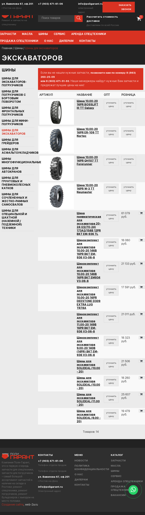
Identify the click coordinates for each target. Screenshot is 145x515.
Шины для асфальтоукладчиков (16, 151)
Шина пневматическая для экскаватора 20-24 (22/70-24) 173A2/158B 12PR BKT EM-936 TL (89, 224)
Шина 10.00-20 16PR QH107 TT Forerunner (87, 161)
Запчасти (118, 460)
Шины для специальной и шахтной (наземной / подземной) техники (14, 219)
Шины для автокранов (12, 170)
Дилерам (66, 41)
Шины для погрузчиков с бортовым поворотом (14, 96)
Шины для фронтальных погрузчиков (13, 111)
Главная (7, 48)
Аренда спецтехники (88, 34)
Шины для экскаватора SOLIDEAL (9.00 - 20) (89, 416)
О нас (48, 41)
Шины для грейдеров (10, 141)
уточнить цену (111, 104)
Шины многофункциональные (16, 160)
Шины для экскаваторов (13, 132)
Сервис (59, 34)
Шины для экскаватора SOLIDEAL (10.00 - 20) (88, 366)
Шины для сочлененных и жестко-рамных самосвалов (15, 199)
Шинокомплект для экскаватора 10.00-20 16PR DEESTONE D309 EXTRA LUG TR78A (88, 298)
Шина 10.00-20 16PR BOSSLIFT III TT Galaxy (87, 104)
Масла (27, 34)
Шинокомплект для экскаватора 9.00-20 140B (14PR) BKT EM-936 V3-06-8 (88, 346)
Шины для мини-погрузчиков (15, 122)
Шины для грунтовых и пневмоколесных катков (16, 183)
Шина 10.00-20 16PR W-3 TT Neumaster (87, 189)
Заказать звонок (125, 7)
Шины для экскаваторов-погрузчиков (14, 82)
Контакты (87, 41)
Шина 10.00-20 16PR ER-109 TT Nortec (88, 132)
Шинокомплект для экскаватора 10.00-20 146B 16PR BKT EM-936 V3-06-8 (88, 249)
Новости (81, 460)
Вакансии (118, 495)
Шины (43, 34)
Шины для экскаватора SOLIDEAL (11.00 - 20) (88, 399)
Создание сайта (13, 504)
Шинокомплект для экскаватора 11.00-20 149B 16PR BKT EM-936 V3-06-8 (88, 323)
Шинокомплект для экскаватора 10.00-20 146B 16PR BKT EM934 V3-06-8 (88, 272)
